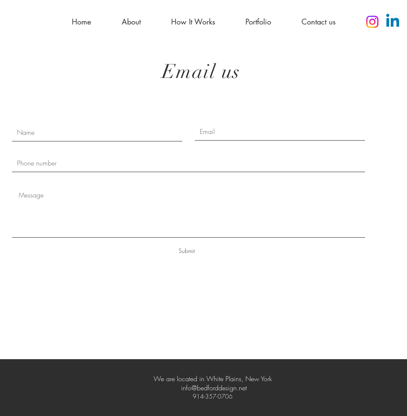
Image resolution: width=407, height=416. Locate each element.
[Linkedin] (393, 22)
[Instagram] (372, 22)
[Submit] (186, 251)
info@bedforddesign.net (214, 387)
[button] (131, 21)
